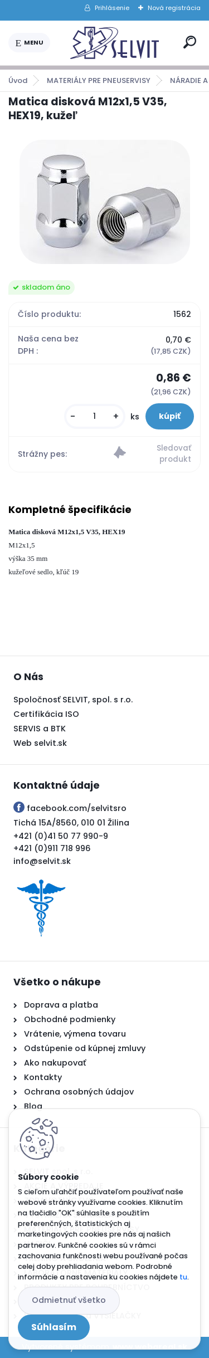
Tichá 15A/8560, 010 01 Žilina (71, 822)
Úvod (17, 80)
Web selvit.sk (40, 743)
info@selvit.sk (42, 861)
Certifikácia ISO (46, 714)
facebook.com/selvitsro (77, 808)
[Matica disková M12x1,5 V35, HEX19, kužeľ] (105, 202)
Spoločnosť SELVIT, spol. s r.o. (73, 699)
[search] (190, 42)
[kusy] (94, 416)
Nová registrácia (174, 7)
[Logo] (114, 43)
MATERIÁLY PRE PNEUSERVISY (98, 80)
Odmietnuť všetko (69, 1300)
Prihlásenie (112, 7)
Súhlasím (53, 1327)
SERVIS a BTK (39, 728)
